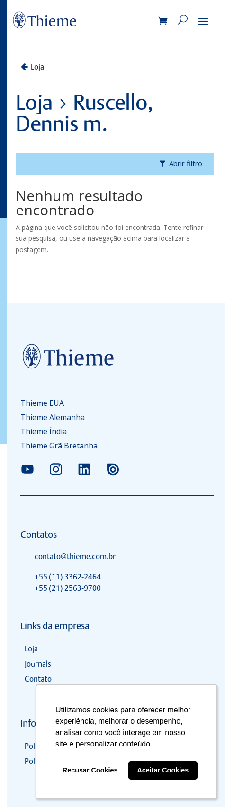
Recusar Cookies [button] (90, 770)
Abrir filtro (185, 163)
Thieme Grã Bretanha (59, 446)
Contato (38, 679)
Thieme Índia (43, 432)
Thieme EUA (42, 404)
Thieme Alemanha (52, 418)
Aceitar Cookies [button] (163, 770)
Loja (37, 66)
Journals (38, 663)
